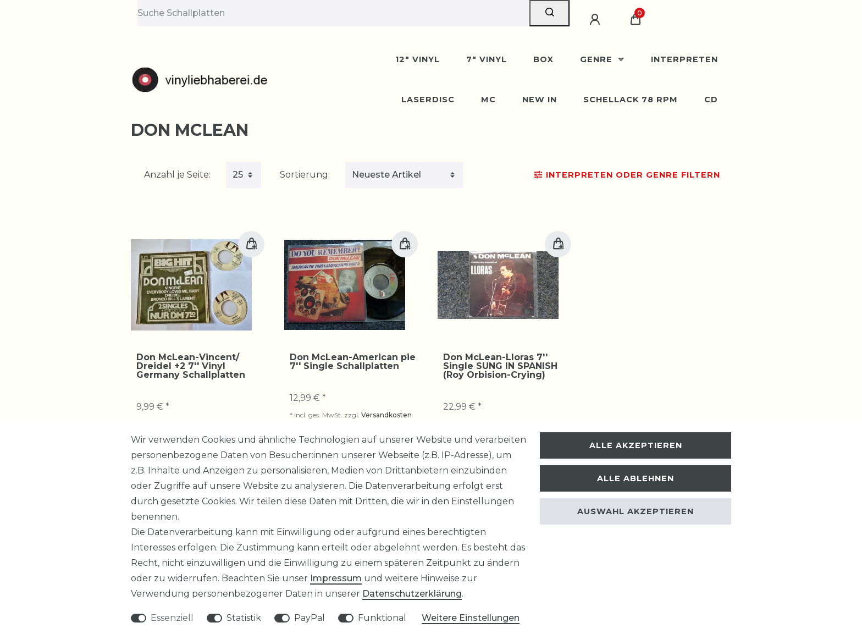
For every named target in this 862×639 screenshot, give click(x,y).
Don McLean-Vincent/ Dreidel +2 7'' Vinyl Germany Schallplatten (190, 366)
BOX (543, 59)
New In (539, 99)
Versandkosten (386, 415)
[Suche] (549, 13)
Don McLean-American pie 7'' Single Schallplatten (353, 362)
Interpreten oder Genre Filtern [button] (627, 175)
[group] (191, 284)
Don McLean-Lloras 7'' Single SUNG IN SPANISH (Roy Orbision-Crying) (500, 366)
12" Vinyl (417, 59)
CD (711, 99)
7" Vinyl (486, 59)
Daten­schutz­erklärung (412, 593)
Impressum (336, 578)
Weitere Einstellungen (471, 618)
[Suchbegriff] (333, 13)
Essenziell (172, 618)
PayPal (309, 618)
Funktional (382, 618)
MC (488, 99)
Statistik (243, 618)
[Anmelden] (596, 20)
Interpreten (684, 59)
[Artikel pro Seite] (243, 175)
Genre (597, 59)
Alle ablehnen (635, 478)
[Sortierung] (404, 175)
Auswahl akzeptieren (635, 511)
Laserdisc (428, 99)
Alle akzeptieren (635, 445)
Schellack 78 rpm (630, 99)
